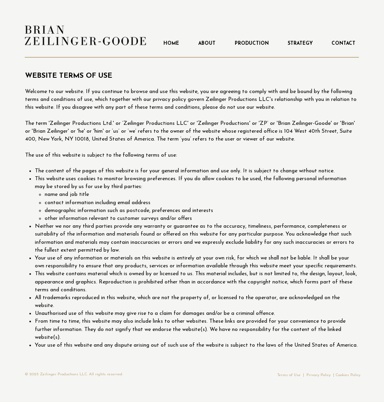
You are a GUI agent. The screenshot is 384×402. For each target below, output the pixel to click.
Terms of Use (289, 375)
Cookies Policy (347, 375)
